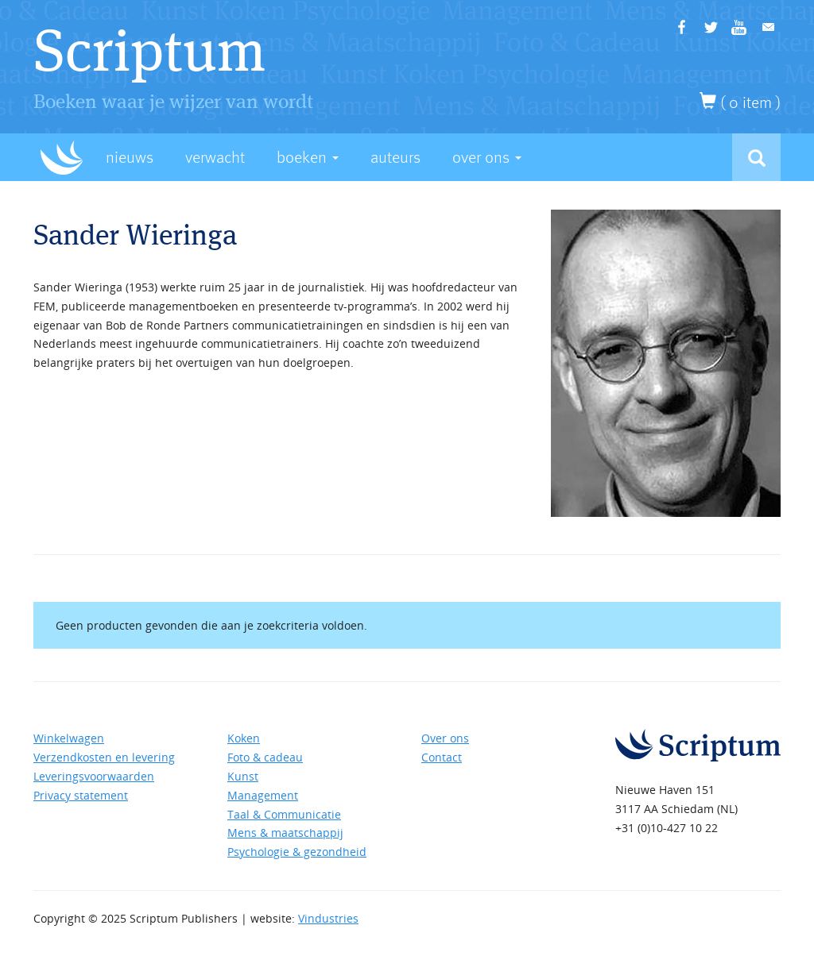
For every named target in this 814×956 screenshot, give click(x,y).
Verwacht (215, 158)
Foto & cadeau (265, 757)
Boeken (308, 158)
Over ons (445, 738)
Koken (243, 738)
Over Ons (486, 158)
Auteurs (395, 158)
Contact (441, 757)
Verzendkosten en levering (104, 757)
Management (262, 795)
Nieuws (129, 158)
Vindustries (328, 918)
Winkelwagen (68, 738)
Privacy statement (80, 795)
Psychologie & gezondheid (296, 851)
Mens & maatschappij (285, 832)
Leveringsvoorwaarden (93, 776)
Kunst (242, 776)
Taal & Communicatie (284, 814)
